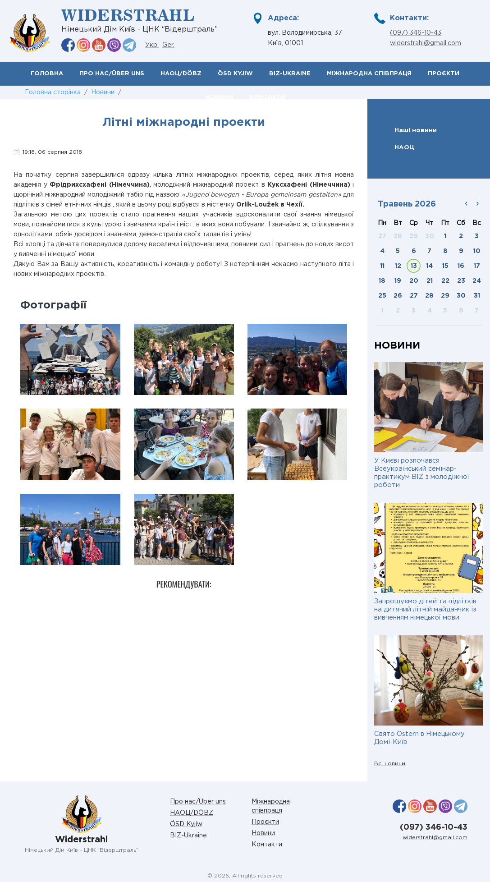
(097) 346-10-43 (415, 33)
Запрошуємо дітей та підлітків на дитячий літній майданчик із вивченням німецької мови (425, 609)
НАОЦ (404, 147)
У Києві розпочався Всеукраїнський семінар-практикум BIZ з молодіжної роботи (421, 473)
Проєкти (443, 73)
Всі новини (389, 763)
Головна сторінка (53, 92)
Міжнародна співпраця (369, 73)
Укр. (152, 45)
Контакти (267, 844)
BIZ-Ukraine (290, 73)
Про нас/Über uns (111, 73)
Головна (47, 73)
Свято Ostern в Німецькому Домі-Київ (419, 738)
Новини (102, 92)
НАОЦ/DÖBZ (180, 73)
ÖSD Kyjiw (235, 73)
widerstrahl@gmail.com (425, 43)
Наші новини (415, 130)
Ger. (168, 45)
